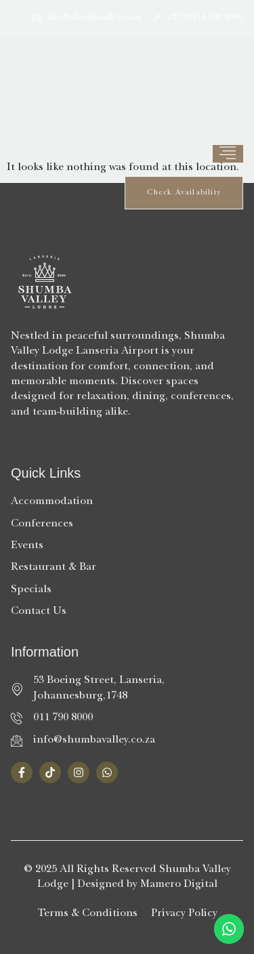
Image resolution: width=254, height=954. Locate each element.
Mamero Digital (178, 884)
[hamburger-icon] (228, 154)
